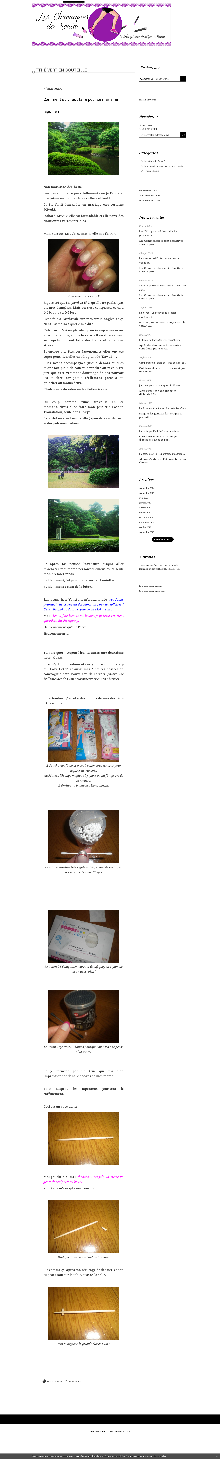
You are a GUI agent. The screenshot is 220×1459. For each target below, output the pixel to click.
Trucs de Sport (154, 179)
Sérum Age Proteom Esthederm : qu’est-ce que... (162, 297)
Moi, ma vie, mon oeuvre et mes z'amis (160, 170)
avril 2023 (145, 533)
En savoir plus (160, 1456)
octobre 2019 (147, 543)
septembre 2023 (149, 528)
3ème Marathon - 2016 (153, 210)
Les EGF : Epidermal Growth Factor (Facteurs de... (159, 242)
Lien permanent (55, 1406)
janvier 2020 (147, 538)
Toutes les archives (163, 575)
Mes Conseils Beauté (158, 162)
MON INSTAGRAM (151, 99)
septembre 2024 (149, 524)
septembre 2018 (149, 568)
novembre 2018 (148, 558)
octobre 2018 (147, 563)
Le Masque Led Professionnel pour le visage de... (160, 269)
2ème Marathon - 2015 (153, 205)
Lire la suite (176, 604)
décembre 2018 (148, 553)
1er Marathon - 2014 (151, 200)
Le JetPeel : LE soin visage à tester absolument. (159, 324)
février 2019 (146, 548)
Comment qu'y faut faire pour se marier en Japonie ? (83, 109)
